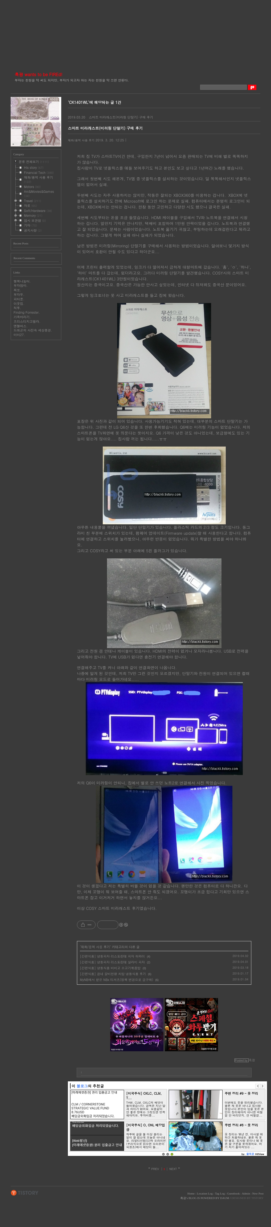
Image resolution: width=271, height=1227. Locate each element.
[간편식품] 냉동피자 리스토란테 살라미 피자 (112, 962)
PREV (155, 1169)
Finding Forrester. (27, 312)
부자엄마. (21, 285)
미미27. (19, 334)
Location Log (205, 1193)
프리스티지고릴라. (27, 321)
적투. (17, 307)
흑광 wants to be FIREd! (38, 74)
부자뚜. (19, 294)
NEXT (173, 1169)
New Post (258, 1193)
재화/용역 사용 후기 (81, 140)
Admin (246, 1193)
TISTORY (25, 1192)
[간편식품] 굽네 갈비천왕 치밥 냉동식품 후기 (113, 973)
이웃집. (19, 303)
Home (191, 1193)
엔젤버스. (21, 326)
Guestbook (233, 1193)
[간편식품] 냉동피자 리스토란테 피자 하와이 (112, 956)
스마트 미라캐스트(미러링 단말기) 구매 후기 (121, 117)
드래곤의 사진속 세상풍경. (33, 330)
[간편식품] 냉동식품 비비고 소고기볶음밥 (110, 968)
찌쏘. (17, 290)
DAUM (224, 1198)
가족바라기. (22, 316)
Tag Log (220, 1193)
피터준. (19, 299)
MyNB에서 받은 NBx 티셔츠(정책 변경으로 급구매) (116, 979)
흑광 (183, 1198)
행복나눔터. (22, 281)
